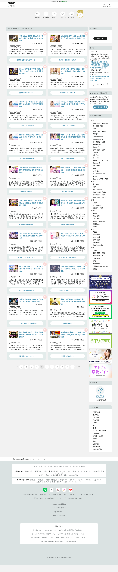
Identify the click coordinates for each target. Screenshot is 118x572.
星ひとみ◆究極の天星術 (26, 290)
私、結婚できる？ (99, 205)
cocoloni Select (71, 541)
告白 (94, 168)
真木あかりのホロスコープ (67, 290)
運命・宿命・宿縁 (99, 150)
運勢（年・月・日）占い (73, 482)
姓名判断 (96, 420)
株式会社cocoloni (59, 515)
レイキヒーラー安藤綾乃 (26, 126)
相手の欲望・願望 (99, 142)
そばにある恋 (97, 189)
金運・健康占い (57, 482)
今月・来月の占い (99, 221)
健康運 (95, 269)
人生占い (39, 482)
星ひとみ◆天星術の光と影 (67, 60)
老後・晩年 (96, 242)
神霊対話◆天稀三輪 (67, 224)
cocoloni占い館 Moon (59, 508)
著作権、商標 (38, 498)
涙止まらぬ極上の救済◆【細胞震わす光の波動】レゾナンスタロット (99, 78)
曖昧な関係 (96, 166)
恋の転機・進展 (98, 136)
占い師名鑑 (74, 466)
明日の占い (96, 224)
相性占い (96, 155)
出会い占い (97, 480)
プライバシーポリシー (85, 494)
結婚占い (88, 480)
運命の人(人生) (98, 245)
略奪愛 (95, 176)
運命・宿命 (96, 240)
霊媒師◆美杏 (67, 323)
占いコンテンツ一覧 (51, 466)
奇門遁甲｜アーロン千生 (67, 93)
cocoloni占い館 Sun (59, 504)
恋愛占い (96, 134)
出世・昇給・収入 (99, 256)
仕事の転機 (96, 258)
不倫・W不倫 (97, 144)
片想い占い (96, 128)
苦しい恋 (96, 158)
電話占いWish (80, 538)
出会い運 (96, 184)
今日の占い (96, 226)
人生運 (95, 232)
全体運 (95, 213)
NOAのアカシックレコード (26, 257)
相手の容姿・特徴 (99, 195)
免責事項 (72, 494)
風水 (94, 425)
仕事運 (95, 250)
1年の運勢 (96, 219)
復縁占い (73, 480)
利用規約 (43, 494)
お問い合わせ (49, 498)
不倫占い (81, 480)
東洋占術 (96, 415)
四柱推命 (96, 417)
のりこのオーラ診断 (67, 158)
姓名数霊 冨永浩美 (26, 191)
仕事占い (47, 482)
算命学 (95, 438)
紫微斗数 (96, 444)
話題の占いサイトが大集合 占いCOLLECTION (45, 538)
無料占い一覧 (63, 466)
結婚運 (95, 203)
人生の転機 (96, 234)
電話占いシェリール (67, 538)
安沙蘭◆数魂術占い (67, 356)
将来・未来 (96, 237)
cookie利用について (75, 498)
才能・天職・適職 (99, 253)
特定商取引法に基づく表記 (58, 494)
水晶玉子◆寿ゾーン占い (26, 356)
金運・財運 (96, 263)
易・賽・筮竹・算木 (99, 431)
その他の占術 (97, 449)
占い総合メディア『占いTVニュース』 (44, 530)
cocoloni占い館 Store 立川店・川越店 (51, 541)
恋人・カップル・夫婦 (100, 179)
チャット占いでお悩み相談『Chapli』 (44, 534)
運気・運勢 (96, 216)
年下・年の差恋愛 (99, 173)
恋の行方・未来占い (99, 131)
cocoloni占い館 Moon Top (22, 459)
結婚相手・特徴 (98, 208)
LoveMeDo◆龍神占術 (26, 224)
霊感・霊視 (96, 446)
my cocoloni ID (59, 511)
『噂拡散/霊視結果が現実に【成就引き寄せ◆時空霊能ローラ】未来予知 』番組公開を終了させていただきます (100, 65)
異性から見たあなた (99, 197)
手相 (94, 428)
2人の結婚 (96, 171)
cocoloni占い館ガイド (30, 494)
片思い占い (64, 480)
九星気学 (96, 433)
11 (72, 367)
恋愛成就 (96, 152)
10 (67, 367)
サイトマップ (61, 498)
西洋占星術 (96, 412)
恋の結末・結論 (98, 126)
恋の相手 (96, 147)
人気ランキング (37, 466)
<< (14, 367)
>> (79, 367)
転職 (94, 261)
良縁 (94, 187)
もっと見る (100, 84)
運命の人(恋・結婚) (99, 192)
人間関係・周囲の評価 (100, 266)
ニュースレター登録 (100, 107)
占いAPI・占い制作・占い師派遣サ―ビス (71, 534)
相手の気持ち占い (52, 480)
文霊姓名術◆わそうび (26, 93)
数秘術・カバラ (98, 436)
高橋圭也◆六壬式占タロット (26, 60)
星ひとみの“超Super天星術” (67, 257)
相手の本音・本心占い (100, 123)
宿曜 (94, 441)
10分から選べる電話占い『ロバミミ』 (71, 530)
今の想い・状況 (98, 139)
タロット (96, 423)
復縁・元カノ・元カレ (100, 160)
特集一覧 (82, 466)
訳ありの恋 (96, 163)
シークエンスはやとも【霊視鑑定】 (26, 323)
